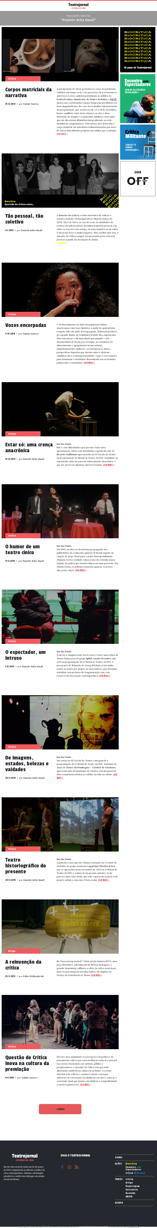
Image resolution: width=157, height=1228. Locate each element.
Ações (118, 1163)
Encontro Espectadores (133, 1168)
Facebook (62, 1167)
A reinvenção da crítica (23, 965)
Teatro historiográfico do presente (25, 866)
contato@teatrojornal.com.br (93, 1227)
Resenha (130, 1193)
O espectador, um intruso (25, 655)
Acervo (119, 1203)
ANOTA (129, 1196)
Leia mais (61, 134)
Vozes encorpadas (25, 325)
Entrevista (132, 1190)
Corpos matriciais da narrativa (28, 92)
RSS (76, 1167)
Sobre (118, 1157)
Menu (7, 5)
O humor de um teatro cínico (22, 549)
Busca (149, 6)
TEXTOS (60, 1109)
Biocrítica (131, 1164)
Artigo (129, 1183)
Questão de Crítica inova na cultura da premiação (27, 1063)
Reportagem (133, 1186)
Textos (119, 1179)
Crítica (135, 1173)
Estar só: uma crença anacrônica (29, 447)
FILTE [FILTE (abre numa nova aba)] (113, 99)
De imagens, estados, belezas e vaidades (27, 764)
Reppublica (133, 1227)
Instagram (69, 1167)
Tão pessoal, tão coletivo (24, 219)
